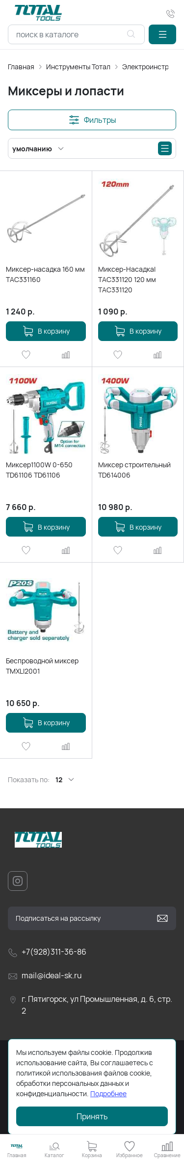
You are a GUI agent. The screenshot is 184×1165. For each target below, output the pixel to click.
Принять (92, 1116)
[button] (162, 34)
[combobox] (76, 34)
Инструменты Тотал (78, 66)
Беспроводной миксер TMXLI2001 (42, 666)
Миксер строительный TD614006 (134, 470)
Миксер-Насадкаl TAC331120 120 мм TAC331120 (127, 279)
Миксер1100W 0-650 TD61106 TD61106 (39, 470)
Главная (21, 66)
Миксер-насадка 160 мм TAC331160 (45, 274)
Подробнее (108, 1093)
